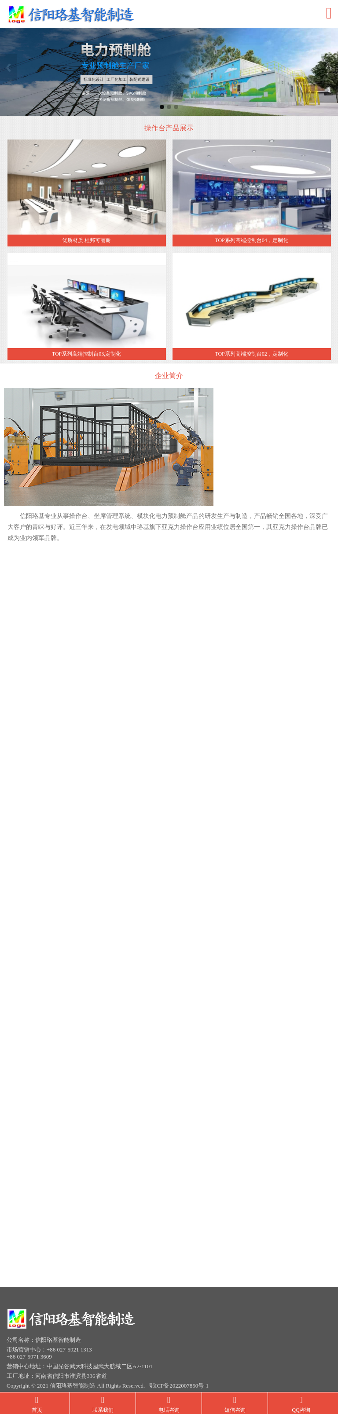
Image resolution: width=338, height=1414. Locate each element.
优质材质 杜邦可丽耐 (86, 241)
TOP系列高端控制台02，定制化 (251, 355)
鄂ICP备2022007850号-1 (179, 1381)
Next (329, 67)
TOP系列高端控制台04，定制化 (251, 241)
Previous (8, 67)
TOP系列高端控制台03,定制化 (86, 355)
